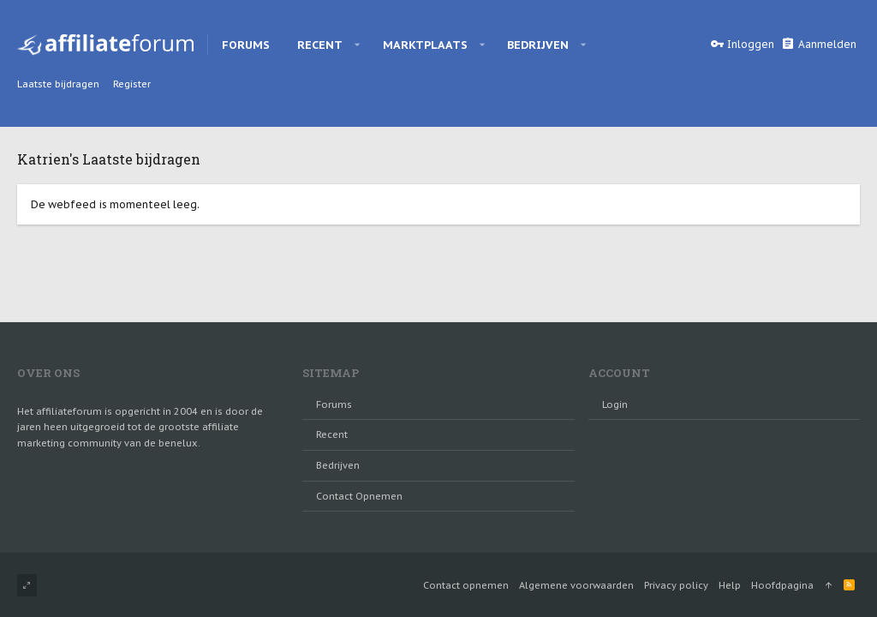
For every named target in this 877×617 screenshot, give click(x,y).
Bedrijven (338, 465)
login (615, 404)
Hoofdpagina (782, 585)
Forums (334, 404)
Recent (332, 434)
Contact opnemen (359, 496)
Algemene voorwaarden (576, 585)
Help (730, 585)
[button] (357, 44)
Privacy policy (676, 585)
